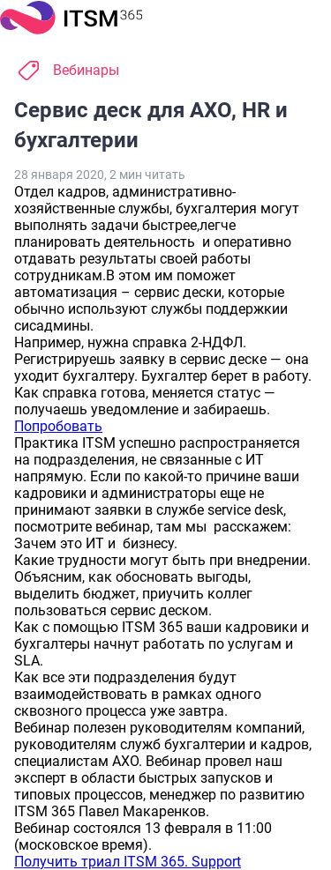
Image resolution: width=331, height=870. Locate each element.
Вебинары (86, 70)
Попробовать (58, 426)
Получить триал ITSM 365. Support (127, 861)
